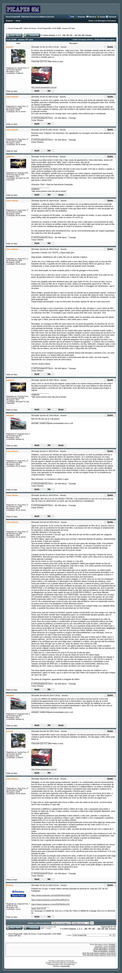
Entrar (18, 21)
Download (112, 17)
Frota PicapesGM (44, 28)
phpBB (56, 964)
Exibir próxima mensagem (105, 39)
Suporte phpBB (65, 966)
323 (76, 35)
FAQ (72, 17)
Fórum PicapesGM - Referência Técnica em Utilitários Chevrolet (30, 17)
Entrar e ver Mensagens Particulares (102, 21)
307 (71, 35)
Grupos (102, 17)
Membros (92, 17)
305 (64, 35)
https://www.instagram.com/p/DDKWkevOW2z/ (51, 895)
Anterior (52, 35)
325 (83, 35)
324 (79, 35)
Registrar (9, 21)
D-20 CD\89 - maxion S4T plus (63, 28)
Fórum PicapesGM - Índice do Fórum (22, 28)
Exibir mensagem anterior (83, 39)
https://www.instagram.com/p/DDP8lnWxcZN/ (50, 904)
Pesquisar (81, 17)
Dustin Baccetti (69, 961)
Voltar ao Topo (11, 91)
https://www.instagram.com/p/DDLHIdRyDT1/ (50, 900)
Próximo (88, 35)
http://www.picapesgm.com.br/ (44, 87)
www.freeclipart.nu (72, 963)
